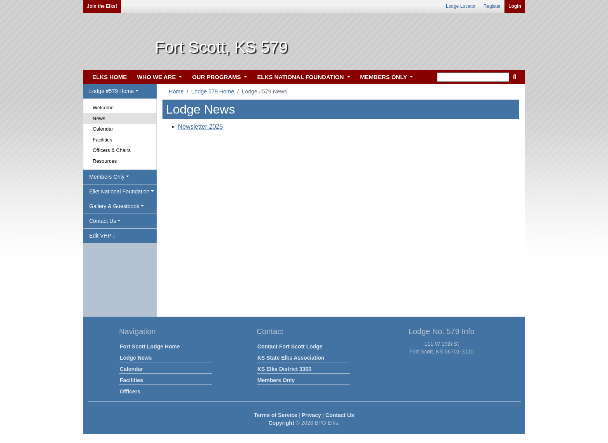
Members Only (276, 380)
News (99, 118)
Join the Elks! (102, 6)
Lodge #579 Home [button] (111, 91)
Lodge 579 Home (212, 91)
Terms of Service (275, 415)
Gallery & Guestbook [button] (114, 206)
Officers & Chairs (112, 150)
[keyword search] (473, 77)
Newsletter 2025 (200, 126)
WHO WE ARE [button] (157, 77)
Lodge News (136, 358)
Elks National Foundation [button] (119, 191)
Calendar (103, 129)
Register (492, 6)
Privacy (311, 415)
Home (176, 91)
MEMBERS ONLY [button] (384, 77)
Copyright (281, 423)
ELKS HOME (109, 77)
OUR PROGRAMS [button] (217, 77)
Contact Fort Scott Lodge (290, 346)
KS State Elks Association (291, 358)
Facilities (102, 140)
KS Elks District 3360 (284, 369)
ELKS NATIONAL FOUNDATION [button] (301, 77)
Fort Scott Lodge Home (150, 346)
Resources (105, 161)
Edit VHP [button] (102, 236)
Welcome (103, 107)
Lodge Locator (461, 6)
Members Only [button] (106, 177)
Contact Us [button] (102, 221)
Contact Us (339, 415)
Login (514, 6)
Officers (130, 391)
